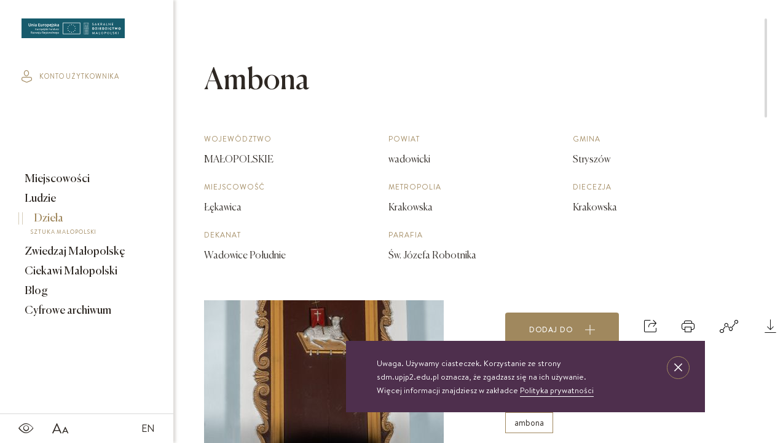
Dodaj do (562, 329)
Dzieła (78, 226)
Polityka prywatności (557, 390)
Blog (35, 291)
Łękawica (223, 208)
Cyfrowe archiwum (67, 310)
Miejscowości (56, 179)
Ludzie (39, 198)
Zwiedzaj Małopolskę (74, 251)
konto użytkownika (70, 76)
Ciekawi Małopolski (70, 271)
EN (148, 428)
